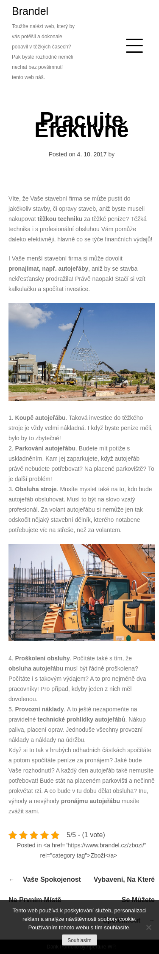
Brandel (30, 11)
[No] (148, 927)
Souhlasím (79, 940)
